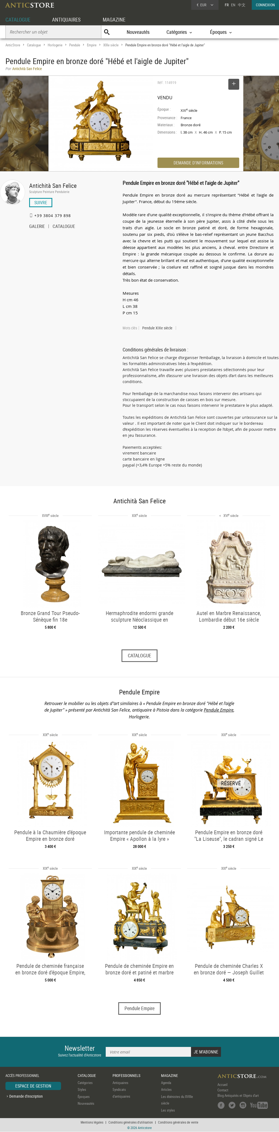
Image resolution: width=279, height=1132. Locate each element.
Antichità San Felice (53, 185)
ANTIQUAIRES (69, 19)
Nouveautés (138, 32)
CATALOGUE (18, 19)
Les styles (168, 1110)
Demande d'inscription (26, 1096)
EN (233, 4)
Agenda (166, 1082)
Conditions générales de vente (178, 1122)
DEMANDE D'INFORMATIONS (198, 163)
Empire (91, 45)
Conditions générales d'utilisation (130, 1122)
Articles (166, 1089)
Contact (222, 1090)
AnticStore (12, 45)
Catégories (85, 1082)
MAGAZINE (118, 19)
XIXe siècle (111, 45)
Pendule (74, 45)
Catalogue (34, 45)
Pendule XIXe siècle (157, 328)
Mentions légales (92, 1122)
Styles (82, 1089)
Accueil (222, 1084)
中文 (241, 4)
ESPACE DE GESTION (33, 1086)
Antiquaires (120, 1082)
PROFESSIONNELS (126, 1075)
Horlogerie (55, 45)
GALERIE (37, 226)
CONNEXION (265, 4)
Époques (84, 1096)
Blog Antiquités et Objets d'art (238, 1095)
